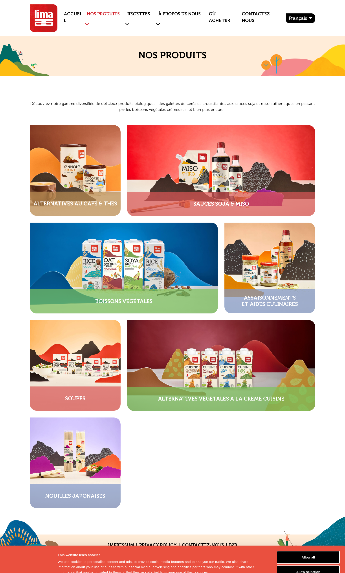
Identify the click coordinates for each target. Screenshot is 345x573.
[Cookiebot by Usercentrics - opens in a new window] (28, 564)
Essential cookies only (308, 561)
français (298, 18)
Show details (231, 562)
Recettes (138, 13)
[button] (85, 20)
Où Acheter (219, 17)
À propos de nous (179, 13)
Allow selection (308, 547)
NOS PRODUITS (103, 13)
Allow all (308, 532)
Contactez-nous (257, 17)
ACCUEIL (72, 17)
